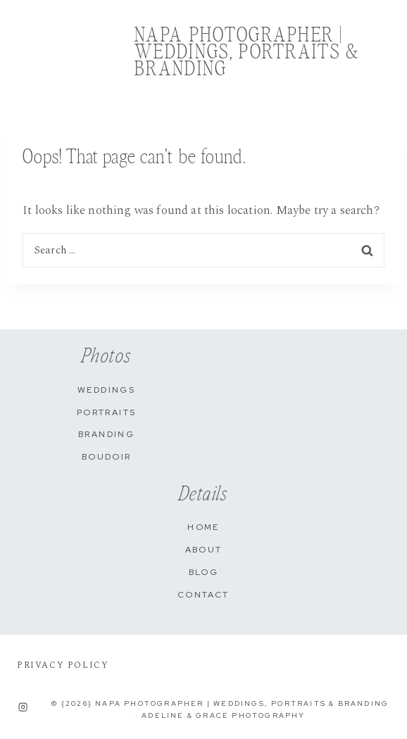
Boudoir (107, 456)
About (204, 549)
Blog (204, 572)
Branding (106, 434)
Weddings (106, 390)
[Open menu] (382, 53)
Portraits (107, 412)
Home (203, 527)
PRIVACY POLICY (62, 665)
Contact (203, 594)
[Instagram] (23, 706)
